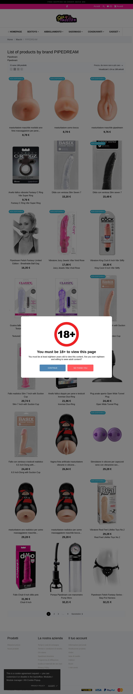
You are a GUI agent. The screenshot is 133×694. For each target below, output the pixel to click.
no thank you (80, 368)
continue (52, 368)
